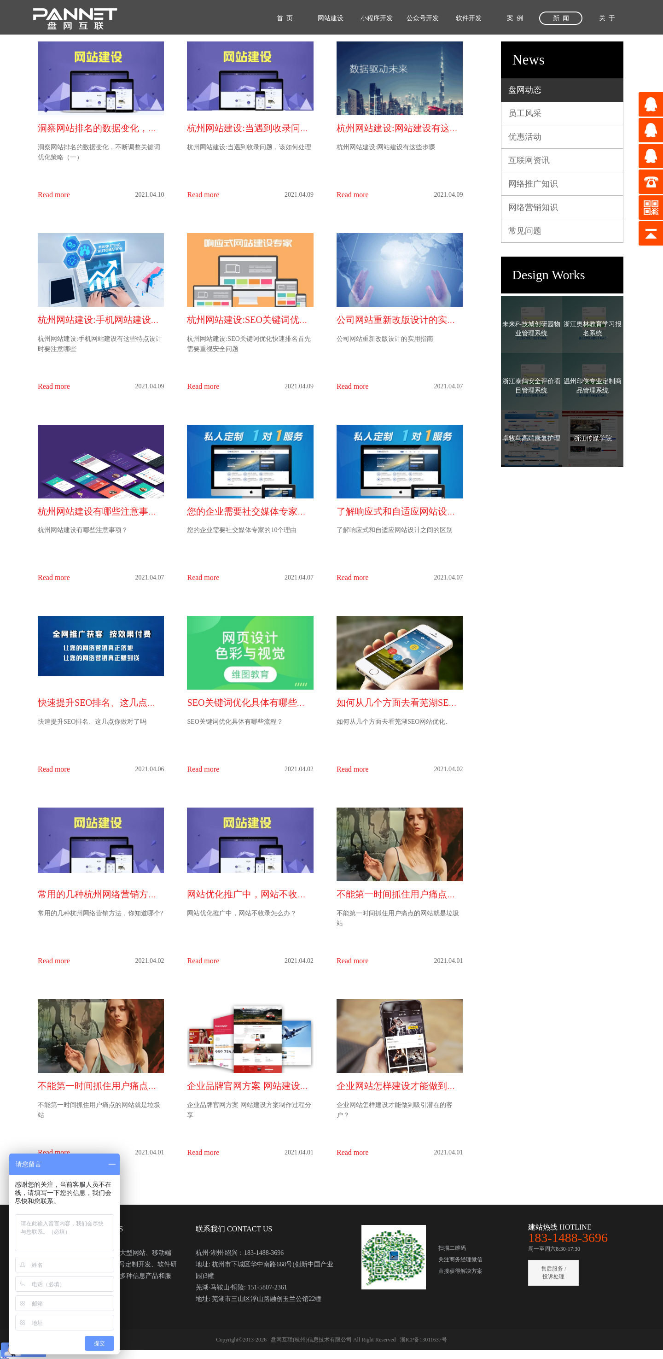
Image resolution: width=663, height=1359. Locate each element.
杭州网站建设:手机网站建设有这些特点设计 (126, 320)
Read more (54, 195)
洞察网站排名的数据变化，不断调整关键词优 (130, 128)
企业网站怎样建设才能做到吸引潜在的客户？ (429, 1086)
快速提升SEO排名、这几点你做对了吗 (115, 702)
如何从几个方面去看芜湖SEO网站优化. (415, 702)
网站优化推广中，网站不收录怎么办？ (265, 894)
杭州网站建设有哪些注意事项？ (102, 511)
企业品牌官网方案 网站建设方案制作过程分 (275, 1086)
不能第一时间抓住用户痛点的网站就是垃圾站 (429, 894)
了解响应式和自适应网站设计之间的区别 (419, 511)
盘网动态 (524, 89)
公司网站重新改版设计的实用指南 (406, 320)
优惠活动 (524, 136)
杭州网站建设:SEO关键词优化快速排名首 (271, 320)
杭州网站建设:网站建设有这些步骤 (407, 128)
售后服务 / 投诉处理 (553, 1272)
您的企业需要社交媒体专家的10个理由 (265, 511)
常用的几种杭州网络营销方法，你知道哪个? (127, 894)
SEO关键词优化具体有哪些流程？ (255, 702)
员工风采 (524, 113)
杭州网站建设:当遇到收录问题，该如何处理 (276, 128)
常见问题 (524, 230)
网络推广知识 (533, 183)
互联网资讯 (529, 160)
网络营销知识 (533, 207)
